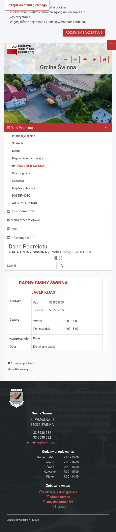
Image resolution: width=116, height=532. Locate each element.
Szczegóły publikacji (21, 363)
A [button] (56, 59)
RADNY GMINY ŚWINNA (43, 282)
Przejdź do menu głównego (27, 5)
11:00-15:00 (71, 321)
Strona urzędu (58, 497)
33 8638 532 (42, 433)
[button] (85, 59)
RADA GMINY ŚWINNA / (29, 252)
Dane (36, 338)
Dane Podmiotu (22, 128)
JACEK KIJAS (43, 292)
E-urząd (58, 507)
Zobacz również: (58, 486)
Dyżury (14, 320)
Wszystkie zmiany (18, 369)
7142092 (34, 519)
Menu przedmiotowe (25, 220)
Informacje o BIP (22, 238)
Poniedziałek (41, 329)
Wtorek (37, 321)
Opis (12, 347)
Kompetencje (19, 338)
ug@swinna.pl (47, 442)
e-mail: (42, 442)
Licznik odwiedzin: (17, 519)
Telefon (38, 310)
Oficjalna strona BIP (58, 502)
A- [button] (75, 59)
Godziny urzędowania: (58, 452)
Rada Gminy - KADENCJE (71, 252)
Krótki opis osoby (44, 346)
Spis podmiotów (22, 211)
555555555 (56, 302)
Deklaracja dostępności (58, 492)
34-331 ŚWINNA (42, 425)
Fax (35, 302)
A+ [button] (66, 59)
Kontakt (15, 301)
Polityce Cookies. (73, 22)
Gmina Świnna (58, 67)
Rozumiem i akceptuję (84, 32)
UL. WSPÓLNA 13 (42, 420)
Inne (14, 229)
